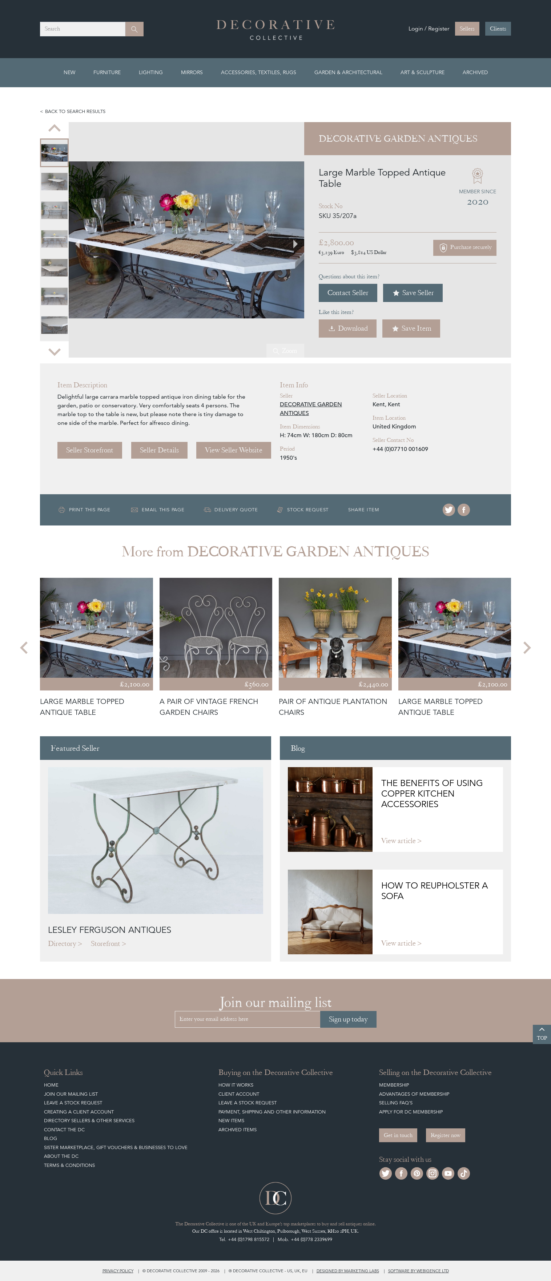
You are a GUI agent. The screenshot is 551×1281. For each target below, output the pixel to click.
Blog (50, 1138)
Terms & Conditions (69, 1165)
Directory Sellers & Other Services (89, 1120)
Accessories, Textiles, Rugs (258, 72)
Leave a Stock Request (73, 1103)
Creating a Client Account (79, 1112)
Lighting (151, 72)
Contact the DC (64, 1130)
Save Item (411, 328)
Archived (475, 72)
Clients (498, 28)
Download (347, 328)
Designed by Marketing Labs (348, 1270)
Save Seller (413, 292)
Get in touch (398, 1135)
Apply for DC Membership (411, 1112)
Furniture (107, 72)
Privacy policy (117, 1270)
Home (51, 1085)
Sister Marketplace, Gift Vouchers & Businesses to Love (116, 1147)
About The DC (61, 1156)
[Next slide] (54, 351)
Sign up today (348, 1019)
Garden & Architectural (348, 72)
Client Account (238, 1094)
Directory (62, 943)
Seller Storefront (89, 450)
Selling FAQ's (396, 1103)
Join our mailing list (71, 1094)
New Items (231, 1120)
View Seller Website (233, 450)
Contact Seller (348, 292)
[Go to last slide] (54, 128)
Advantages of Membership (414, 1094)
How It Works (235, 1085)
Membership (394, 1085)
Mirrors (192, 72)
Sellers (467, 28)
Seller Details (159, 450)
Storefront (105, 943)
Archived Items (237, 1130)
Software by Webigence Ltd (418, 1270)
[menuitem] (54, 152)
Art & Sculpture (423, 72)
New (69, 72)
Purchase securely (465, 247)
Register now (445, 1135)
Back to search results (75, 111)
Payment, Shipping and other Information (272, 1112)
